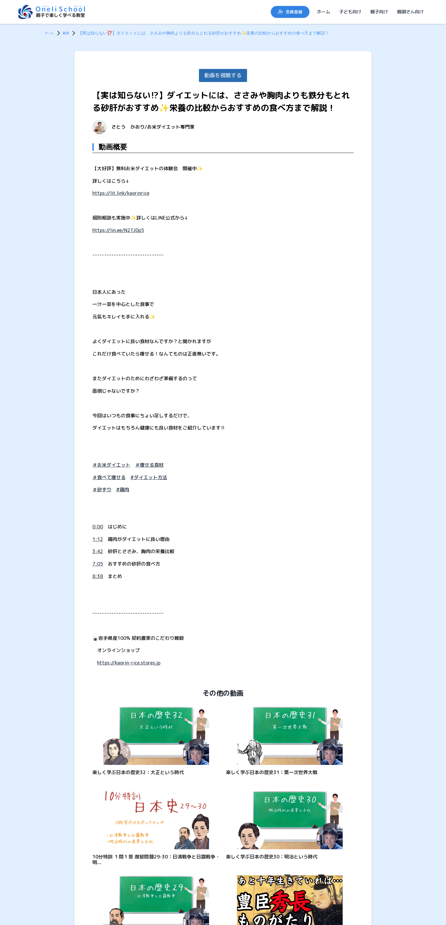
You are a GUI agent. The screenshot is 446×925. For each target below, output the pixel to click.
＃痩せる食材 (149, 465)
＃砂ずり (101, 489)
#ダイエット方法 (148, 477)
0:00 (97, 526)
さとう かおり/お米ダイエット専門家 (152, 127)
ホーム (323, 12)
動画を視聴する (223, 75)
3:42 (97, 551)
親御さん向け (410, 12)
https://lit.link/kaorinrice (120, 193)
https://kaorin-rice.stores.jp (128, 662)
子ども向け (350, 12)
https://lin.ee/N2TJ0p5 (118, 230)
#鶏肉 (122, 489)
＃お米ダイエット (111, 465)
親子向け (379, 12)
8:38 (97, 576)
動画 (71, 33)
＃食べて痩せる (109, 477)
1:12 (97, 539)
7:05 (97, 564)
